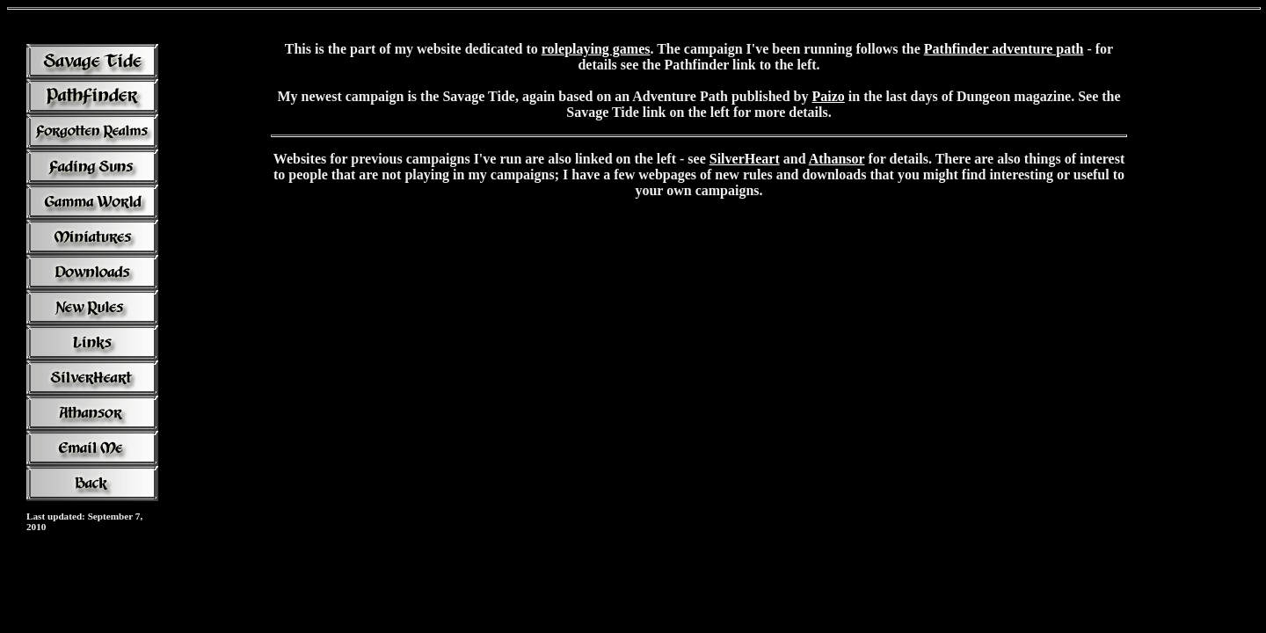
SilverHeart (744, 158)
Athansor (837, 158)
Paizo (828, 96)
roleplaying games (596, 48)
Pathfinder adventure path (1004, 48)
